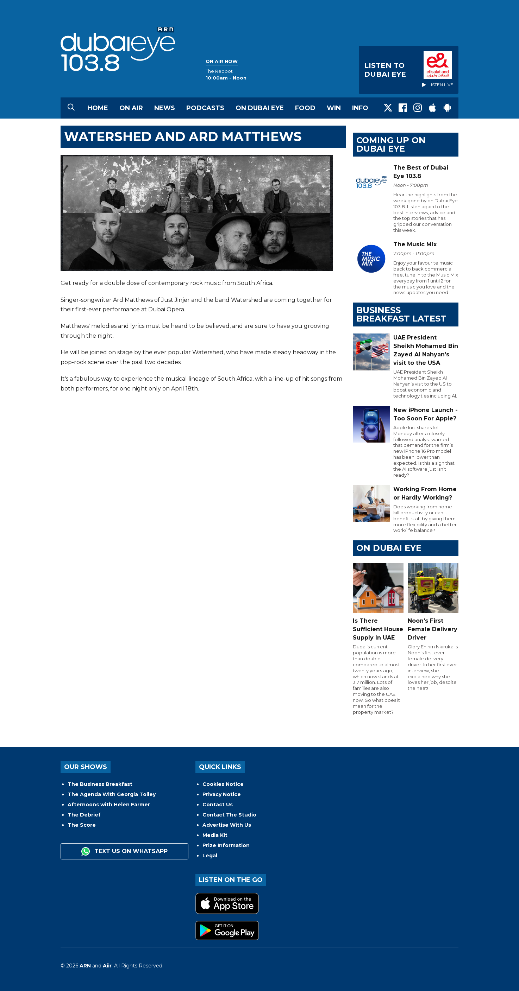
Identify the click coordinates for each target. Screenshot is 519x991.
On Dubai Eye (260, 108)
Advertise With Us (226, 825)
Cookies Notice (223, 784)
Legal (209, 855)
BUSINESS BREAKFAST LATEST (401, 314)
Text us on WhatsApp (124, 851)
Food (305, 108)
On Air (131, 108)
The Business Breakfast (100, 784)
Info (360, 108)
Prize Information (226, 845)
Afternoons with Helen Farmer (109, 804)
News (164, 108)
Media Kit (214, 835)
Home (97, 108)
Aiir (107, 966)
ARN (85, 966)
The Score (82, 825)
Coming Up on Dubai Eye (391, 144)
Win (334, 108)
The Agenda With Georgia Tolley (112, 794)
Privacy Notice (221, 794)
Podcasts (205, 108)
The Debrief (84, 815)
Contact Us (217, 804)
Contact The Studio (229, 815)
